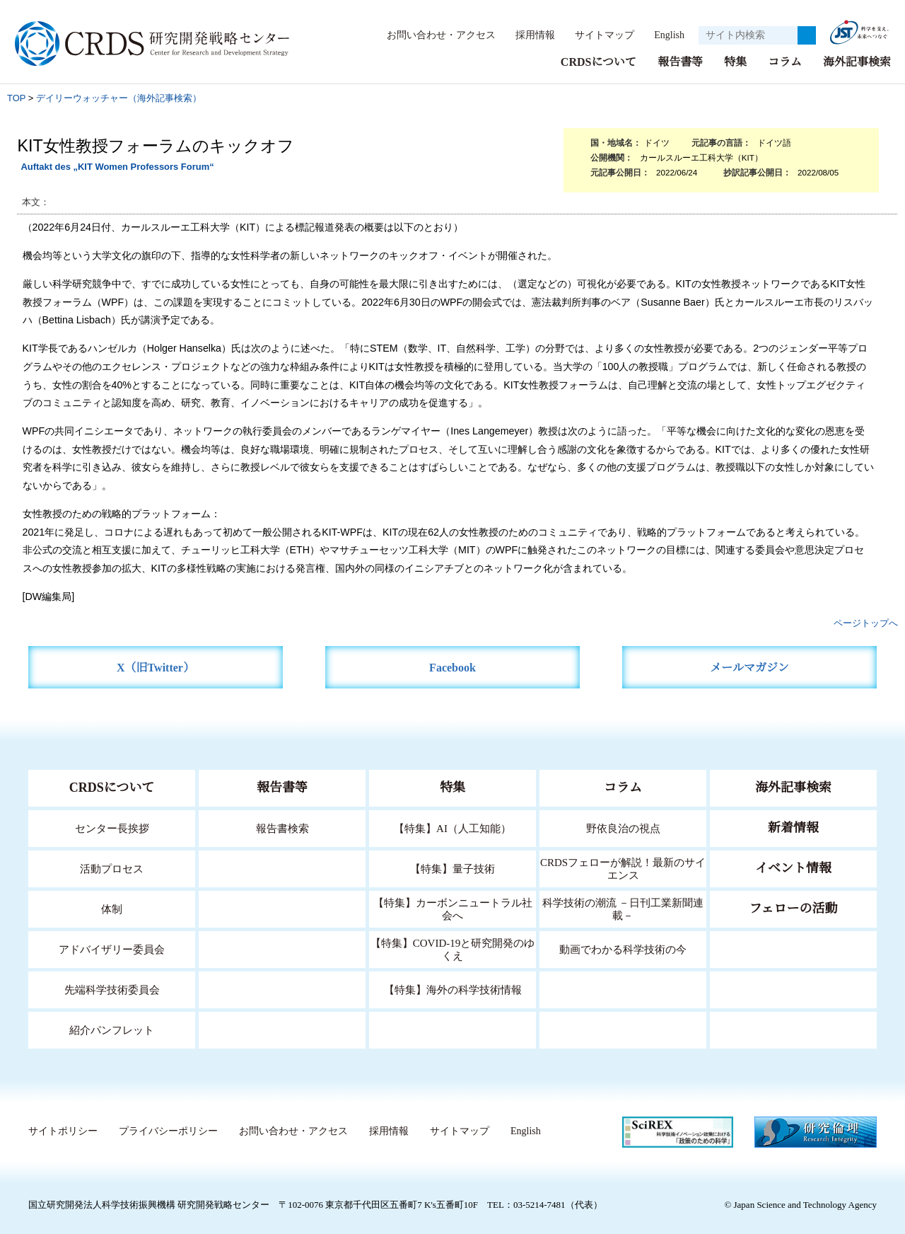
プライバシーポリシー (167, 1131)
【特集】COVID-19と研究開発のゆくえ (452, 948)
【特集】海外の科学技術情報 (453, 988)
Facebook (453, 667)
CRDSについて (597, 61)
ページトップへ (866, 622)
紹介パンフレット (112, 1029)
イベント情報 (793, 867)
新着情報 (793, 827)
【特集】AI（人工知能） (453, 827)
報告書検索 (282, 827)
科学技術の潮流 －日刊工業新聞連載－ (623, 908)
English (665, 35)
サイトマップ (597, 35)
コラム (785, 61)
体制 (111, 908)
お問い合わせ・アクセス (434, 35)
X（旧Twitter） (155, 667)
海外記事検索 (857, 61)
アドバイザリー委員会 (112, 948)
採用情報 (528, 35)
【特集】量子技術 (452, 867)
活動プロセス (112, 867)
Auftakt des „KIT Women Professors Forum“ (117, 166)
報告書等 (680, 61)
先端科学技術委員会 (112, 988)
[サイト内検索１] (748, 35)
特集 (735, 61)
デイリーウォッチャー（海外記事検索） (119, 97)
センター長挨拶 (111, 827)
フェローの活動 (793, 908)
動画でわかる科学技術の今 (623, 948)
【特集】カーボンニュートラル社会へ (452, 908)
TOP (16, 97)
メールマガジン (749, 667)
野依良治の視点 (623, 827)
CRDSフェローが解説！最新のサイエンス (623, 868)
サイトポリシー (62, 1131)
